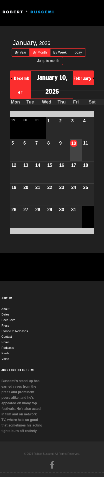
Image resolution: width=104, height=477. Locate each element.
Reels (5, 353)
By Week (60, 52)
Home (5, 342)
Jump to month (48, 61)
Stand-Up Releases (14, 331)
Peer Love (8, 320)
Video (5, 358)
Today (77, 52)
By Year (20, 52)
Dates (5, 314)
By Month (40, 52)
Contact (6, 336)
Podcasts (7, 347)
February (82, 78)
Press (5, 325)
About (5, 309)
